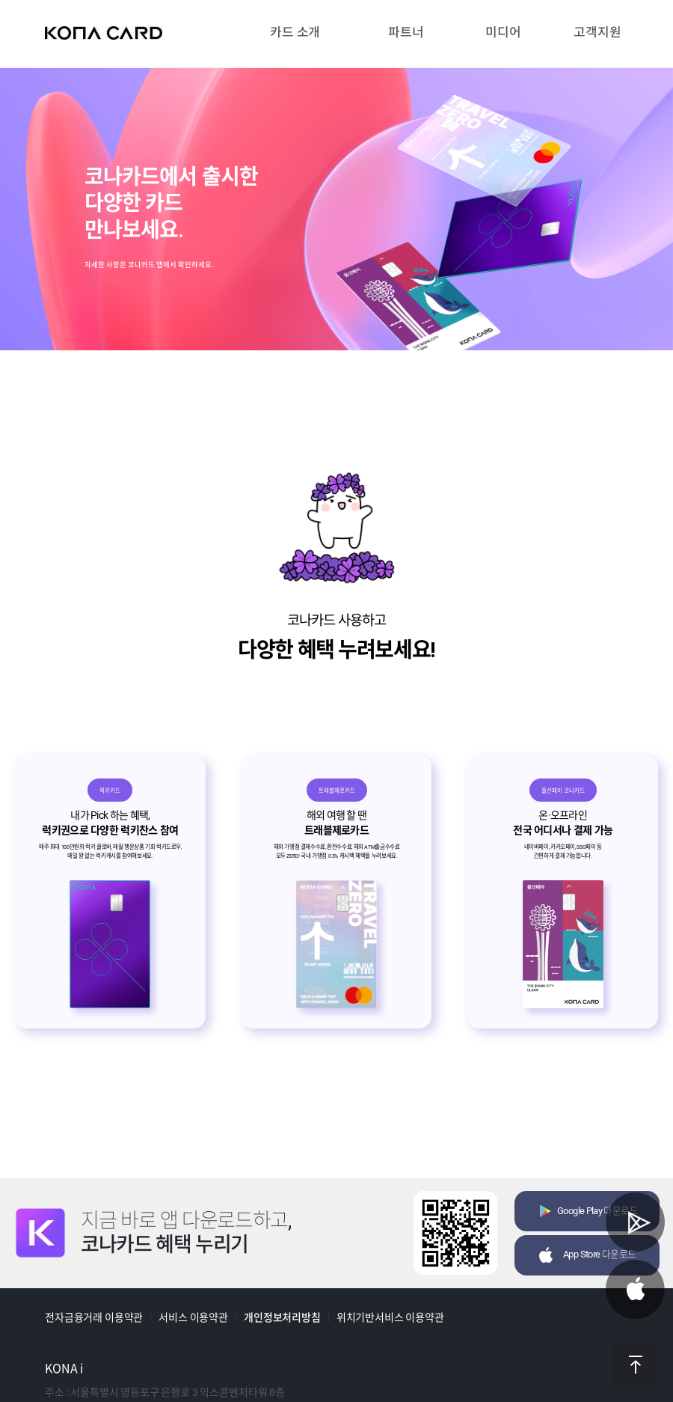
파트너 (406, 32)
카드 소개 (295, 32)
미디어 (503, 32)
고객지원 (597, 32)
